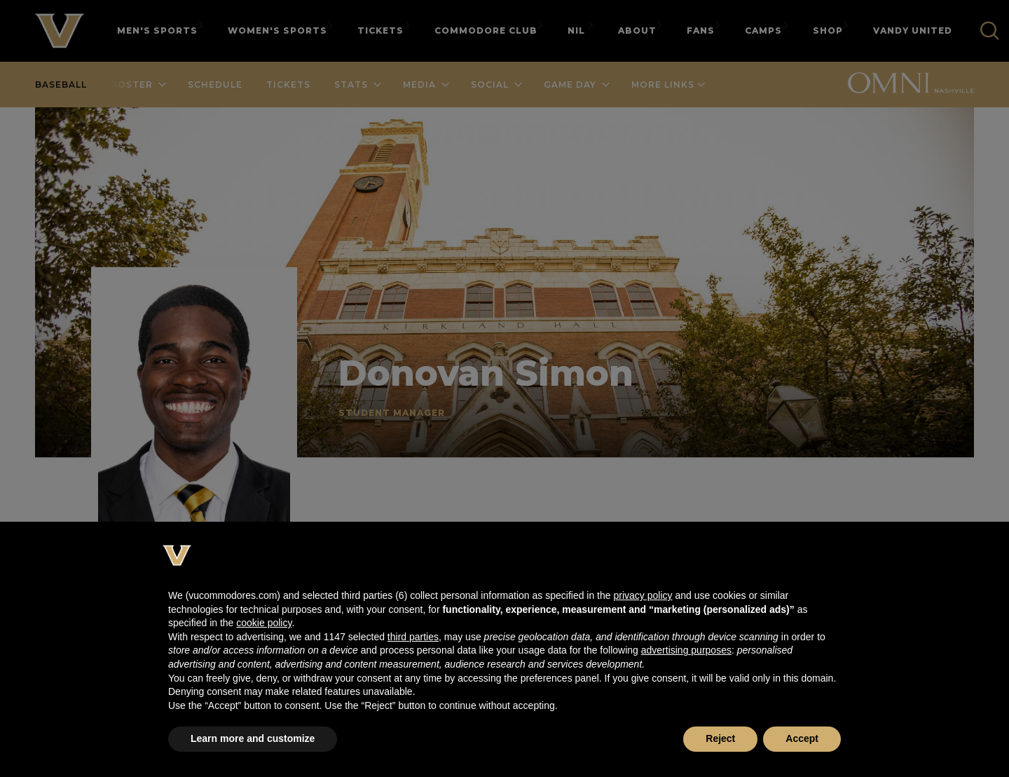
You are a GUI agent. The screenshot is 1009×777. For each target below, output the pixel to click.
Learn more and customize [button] (253, 738)
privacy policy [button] (642, 595)
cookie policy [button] (263, 622)
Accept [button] (801, 738)
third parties (413, 636)
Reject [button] (720, 738)
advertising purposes (686, 650)
